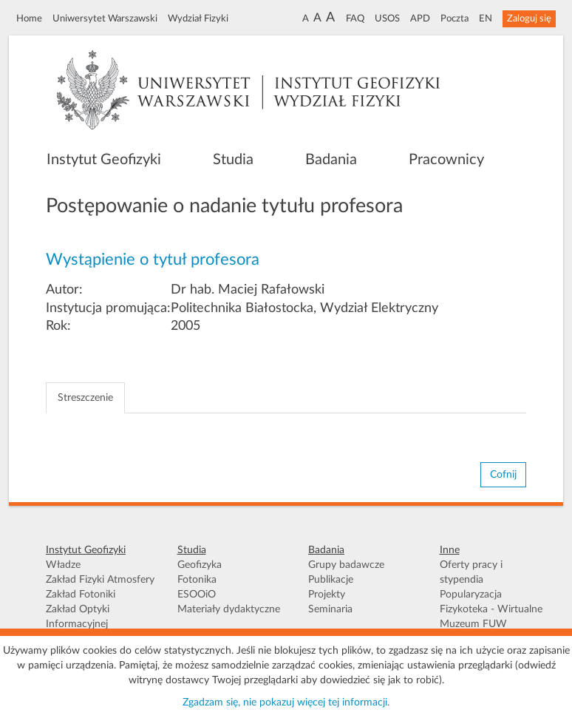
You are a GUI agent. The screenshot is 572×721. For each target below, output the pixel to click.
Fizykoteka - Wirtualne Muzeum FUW (491, 616)
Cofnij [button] (503, 475)
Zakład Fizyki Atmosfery (100, 580)
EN (485, 18)
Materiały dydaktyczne (228, 609)
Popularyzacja (471, 594)
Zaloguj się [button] (529, 18)
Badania (331, 159)
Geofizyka (199, 565)
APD (420, 18)
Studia (233, 159)
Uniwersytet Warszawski (104, 18)
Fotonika (197, 580)
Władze (63, 565)
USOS (387, 18)
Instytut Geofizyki (104, 159)
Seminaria (330, 609)
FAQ (355, 18)
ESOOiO (196, 594)
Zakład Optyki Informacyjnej (77, 616)
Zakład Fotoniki (80, 594)
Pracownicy (446, 159)
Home (29, 18)
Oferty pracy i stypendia (471, 572)
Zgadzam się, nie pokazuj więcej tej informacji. (286, 702)
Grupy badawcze (346, 565)
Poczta (454, 18)
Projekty (326, 594)
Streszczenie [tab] (85, 398)
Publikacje (330, 580)
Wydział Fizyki (198, 18)
